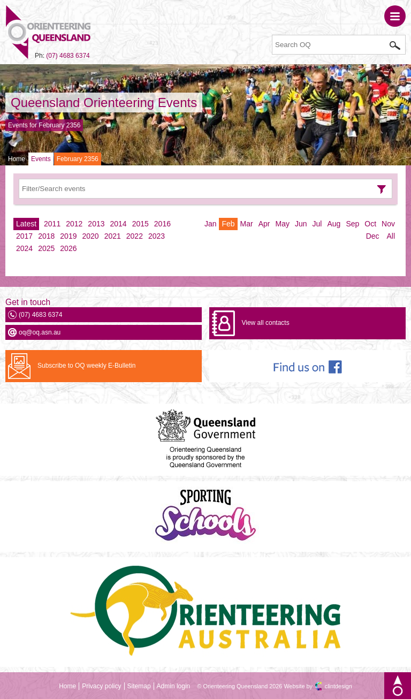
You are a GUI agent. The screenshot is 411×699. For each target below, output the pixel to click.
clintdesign (338, 686)
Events (41, 159)
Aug (333, 223)
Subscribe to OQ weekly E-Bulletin (86, 365)
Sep (352, 223)
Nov (388, 223)
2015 (140, 223)
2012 (74, 223)
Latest (26, 223)
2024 (24, 248)
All (390, 236)
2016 (162, 223)
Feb (228, 223)
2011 (52, 223)
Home (16, 159)
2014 (118, 223)
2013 (96, 223)
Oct (370, 223)
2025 (46, 248)
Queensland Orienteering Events (104, 102)
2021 (112, 236)
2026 (68, 248)
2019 (68, 236)
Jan (210, 223)
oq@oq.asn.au (39, 332)
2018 (46, 236)
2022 (134, 236)
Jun (301, 223)
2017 (24, 236)
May (283, 223)
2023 (156, 236)
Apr (264, 223)
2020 (90, 236)
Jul (317, 223)
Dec (372, 236)
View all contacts (265, 322)
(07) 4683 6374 (67, 55)
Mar (246, 223)
